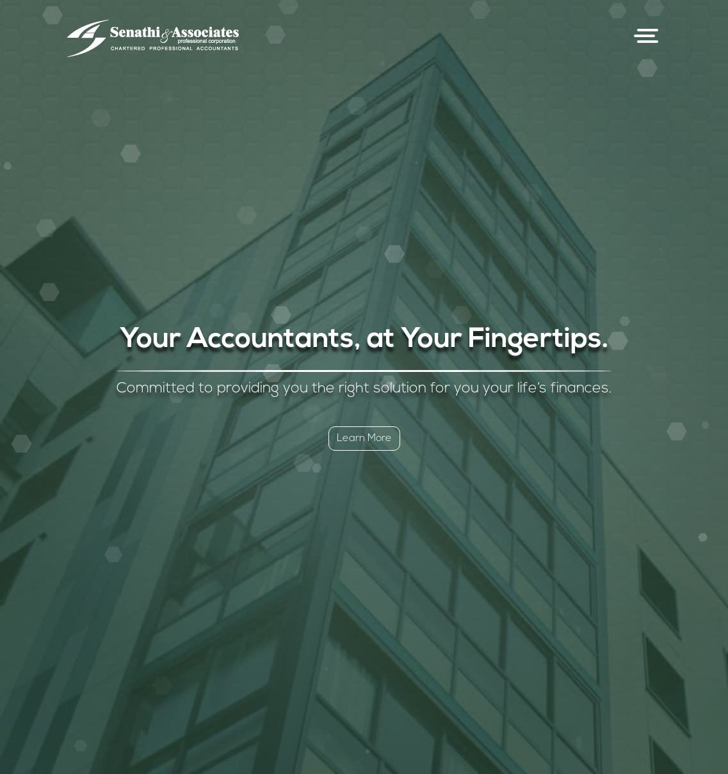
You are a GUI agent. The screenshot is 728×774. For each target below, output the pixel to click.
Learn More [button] (364, 438)
